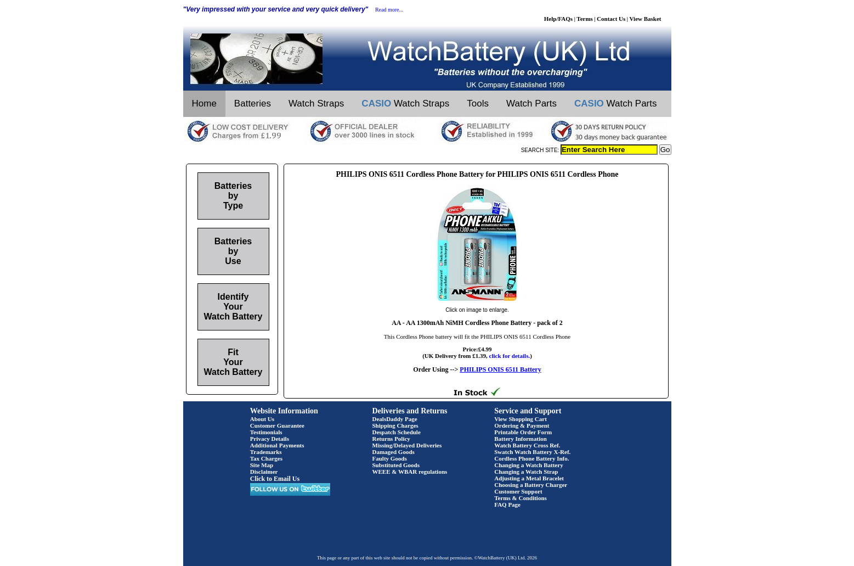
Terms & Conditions (520, 498)
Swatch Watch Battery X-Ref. (532, 452)
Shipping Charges (395, 425)
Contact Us (611, 18)
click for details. (509, 355)
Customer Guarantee (277, 425)
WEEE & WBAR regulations (410, 471)
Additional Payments (277, 445)
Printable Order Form (523, 432)
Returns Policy (391, 438)
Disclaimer (264, 471)
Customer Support (518, 491)
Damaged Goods (393, 452)
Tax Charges (266, 458)
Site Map (261, 465)
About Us (262, 419)
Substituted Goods (396, 465)
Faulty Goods (389, 458)
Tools (478, 103)
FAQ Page (507, 504)
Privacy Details (269, 438)
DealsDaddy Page (394, 419)
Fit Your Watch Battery (233, 362)
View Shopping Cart (520, 419)
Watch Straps (316, 103)
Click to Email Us (274, 479)
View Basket (645, 18)
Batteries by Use (233, 251)
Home (204, 103)
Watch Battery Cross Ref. (527, 445)
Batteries (252, 103)
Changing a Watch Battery (528, 465)
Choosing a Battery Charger (530, 484)
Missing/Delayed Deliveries (407, 445)
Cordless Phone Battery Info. (531, 458)
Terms (584, 18)
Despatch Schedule (396, 432)
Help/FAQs (558, 18)
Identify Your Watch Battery (233, 306)
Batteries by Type (233, 195)
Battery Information (520, 438)
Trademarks (266, 452)
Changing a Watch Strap (526, 471)
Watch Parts (531, 103)
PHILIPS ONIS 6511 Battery (500, 369)
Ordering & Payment (521, 425)
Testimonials (266, 432)
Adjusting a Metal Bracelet (529, 478)
